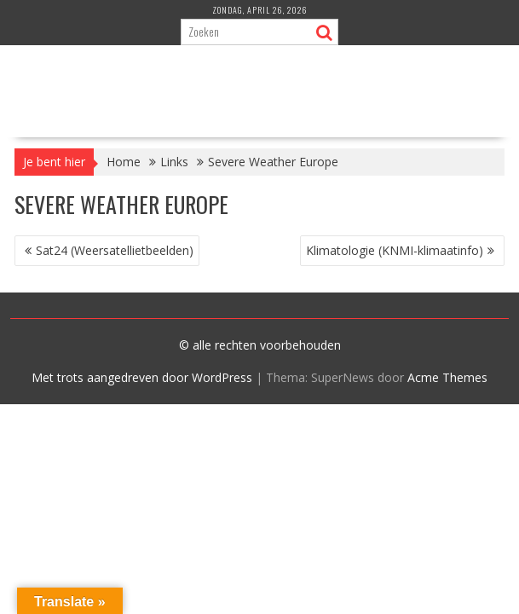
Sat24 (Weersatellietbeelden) (114, 250)
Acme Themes (447, 377)
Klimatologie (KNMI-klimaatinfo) (394, 250)
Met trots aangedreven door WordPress (142, 377)
